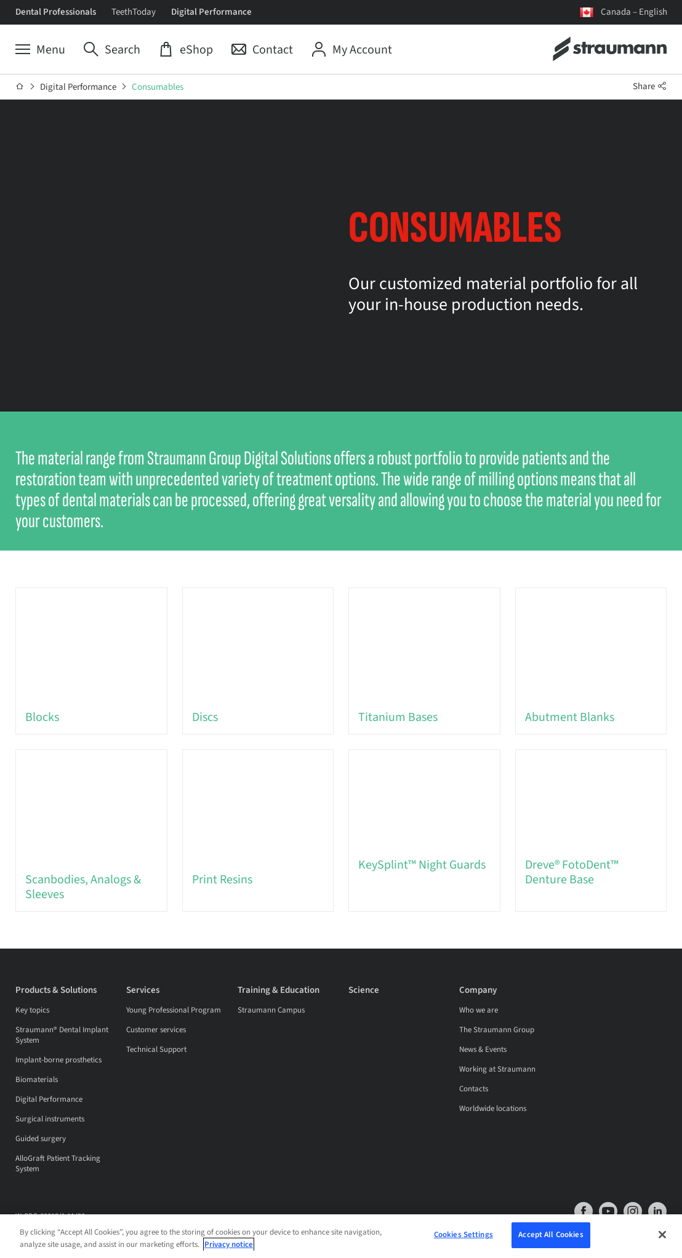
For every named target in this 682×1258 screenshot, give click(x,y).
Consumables (157, 87)
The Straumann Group (496, 1030)
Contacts (473, 1089)
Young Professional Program (173, 1010)
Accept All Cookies (550, 1235)
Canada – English (634, 12)
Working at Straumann (497, 1069)
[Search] (112, 49)
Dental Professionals (55, 12)
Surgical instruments (49, 1119)
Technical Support (156, 1050)
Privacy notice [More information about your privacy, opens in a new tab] (228, 1245)
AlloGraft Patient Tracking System (57, 1164)
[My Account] (351, 49)
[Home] (20, 87)
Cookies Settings (463, 1235)
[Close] (662, 1235)
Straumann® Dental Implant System (61, 1035)
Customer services (156, 1030)
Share (650, 86)
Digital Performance (211, 12)
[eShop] (186, 49)
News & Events (483, 1050)
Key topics (32, 1010)
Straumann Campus (271, 1010)
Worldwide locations (492, 1109)
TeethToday (133, 12)
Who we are (478, 1010)
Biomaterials (36, 1080)
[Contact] (262, 49)
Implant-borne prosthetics (58, 1060)
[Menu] (40, 49)
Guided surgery (40, 1139)
